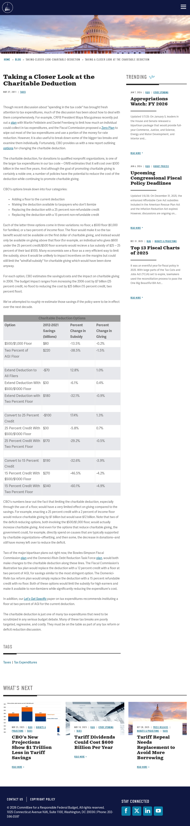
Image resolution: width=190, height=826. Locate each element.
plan (23, 558)
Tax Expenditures (25, 662)
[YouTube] (158, 811)
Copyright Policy (42, 799)
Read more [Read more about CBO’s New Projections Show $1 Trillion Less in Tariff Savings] (17, 767)
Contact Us (15, 799)
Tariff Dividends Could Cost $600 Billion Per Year (94, 743)
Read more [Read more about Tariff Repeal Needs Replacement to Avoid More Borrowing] (142, 767)
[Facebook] (126, 811)
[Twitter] (136, 811)
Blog (30, 727)
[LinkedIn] (147, 811)
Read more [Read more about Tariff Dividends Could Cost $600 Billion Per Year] (79, 756)
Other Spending (105, 727)
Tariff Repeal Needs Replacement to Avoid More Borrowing (156, 748)
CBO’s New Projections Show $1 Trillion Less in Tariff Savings (32, 748)
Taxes (7, 662)
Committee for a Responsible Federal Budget (7, 7)
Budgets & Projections (148, 731)
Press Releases (160, 727)
